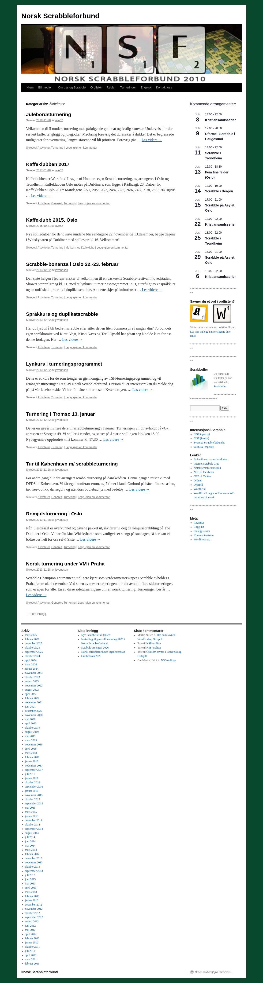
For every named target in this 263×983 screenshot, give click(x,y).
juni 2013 (30, 879)
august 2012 (32, 921)
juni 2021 (30, 706)
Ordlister (96, 87)
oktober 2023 (32, 677)
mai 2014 (30, 845)
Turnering (57, 147)
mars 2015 (31, 812)
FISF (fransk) (201, 438)
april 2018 (31, 748)
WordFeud (200, 489)
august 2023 (32, 681)
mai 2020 (30, 719)
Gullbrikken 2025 (91, 656)
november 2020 (34, 715)
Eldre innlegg (36, 614)
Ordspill (198, 484)
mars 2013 (31, 892)
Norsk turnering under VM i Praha (65, 563)
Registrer (199, 522)
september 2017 (34, 769)
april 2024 (31, 660)
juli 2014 (30, 837)
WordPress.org (202, 539)
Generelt (56, 203)
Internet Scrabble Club (206, 463)
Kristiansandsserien (221, 120)
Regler (111, 87)
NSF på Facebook (204, 472)
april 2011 (31, 955)
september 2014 (34, 828)
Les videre (152, 140)
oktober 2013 (32, 866)
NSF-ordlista (153, 643)
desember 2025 (33, 643)
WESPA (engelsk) (204, 446)
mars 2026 (31, 635)
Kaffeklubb (87, 247)
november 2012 (34, 908)
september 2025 (34, 651)
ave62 (59, 120)
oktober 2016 (32, 782)
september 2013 (34, 871)
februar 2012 (32, 938)
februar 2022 (32, 698)
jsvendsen (61, 270)
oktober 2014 (32, 824)
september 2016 (34, 786)
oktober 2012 (32, 913)
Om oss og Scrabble (72, 87)
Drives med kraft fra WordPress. (213, 972)
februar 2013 (32, 896)
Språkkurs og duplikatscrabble (62, 314)
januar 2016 (31, 790)
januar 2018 (31, 761)
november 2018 (34, 744)
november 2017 (34, 765)
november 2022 (34, 685)
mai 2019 (30, 736)
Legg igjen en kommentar (81, 147)
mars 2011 (31, 959)
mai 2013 (30, 883)
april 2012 (31, 934)
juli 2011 (30, 951)
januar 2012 (31, 942)
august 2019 (32, 732)
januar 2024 (31, 668)
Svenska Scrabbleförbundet (209, 442)
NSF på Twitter (202, 476)
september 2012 (34, 917)
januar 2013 (31, 900)
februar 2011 (32, 963)
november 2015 (34, 795)
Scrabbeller (220, 386)
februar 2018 (32, 757)
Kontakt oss (164, 87)
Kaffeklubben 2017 (48, 164)
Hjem (30, 87)
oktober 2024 (32, 656)
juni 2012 (30, 925)
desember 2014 (33, 820)
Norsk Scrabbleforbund (60, 16)
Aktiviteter (44, 147)
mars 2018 (31, 753)
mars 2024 (31, 664)
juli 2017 (30, 774)
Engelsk (146, 87)
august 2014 (32, 833)
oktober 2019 (32, 727)
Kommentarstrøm (204, 535)
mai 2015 (30, 807)
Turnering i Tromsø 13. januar (60, 414)
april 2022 (31, 694)
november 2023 (34, 673)
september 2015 (34, 803)
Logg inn (199, 526)
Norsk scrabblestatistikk (207, 467)
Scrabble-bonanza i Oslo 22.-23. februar (72, 264)
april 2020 (31, 723)
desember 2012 (33, 904)
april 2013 (31, 887)
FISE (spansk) (202, 434)
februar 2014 (32, 854)
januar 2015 (31, 816)
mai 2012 (30, 930)
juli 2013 (30, 875)
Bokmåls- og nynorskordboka (210, 459)
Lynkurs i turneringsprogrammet (64, 364)
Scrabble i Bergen (219, 191)
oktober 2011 (32, 946)
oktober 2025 (32, 647)
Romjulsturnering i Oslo (54, 513)
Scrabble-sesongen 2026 (95, 647)
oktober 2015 (32, 799)
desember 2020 (33, 710)
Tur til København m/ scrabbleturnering (72, 463)
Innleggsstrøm (202, 531)
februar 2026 (32, 639)
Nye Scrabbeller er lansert (96, 635)
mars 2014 (31, 849)
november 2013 (34, 862)
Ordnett (198, 480)
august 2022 (32, 689)
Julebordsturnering (48, 114)
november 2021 (34, 702)
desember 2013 (33, 858)
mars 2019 (31, 740)
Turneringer (128, 87)
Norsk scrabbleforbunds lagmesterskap (103, 651)
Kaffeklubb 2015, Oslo (51, 220)
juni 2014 (30, 841)
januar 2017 (31, 778)
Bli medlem (45, 87)
